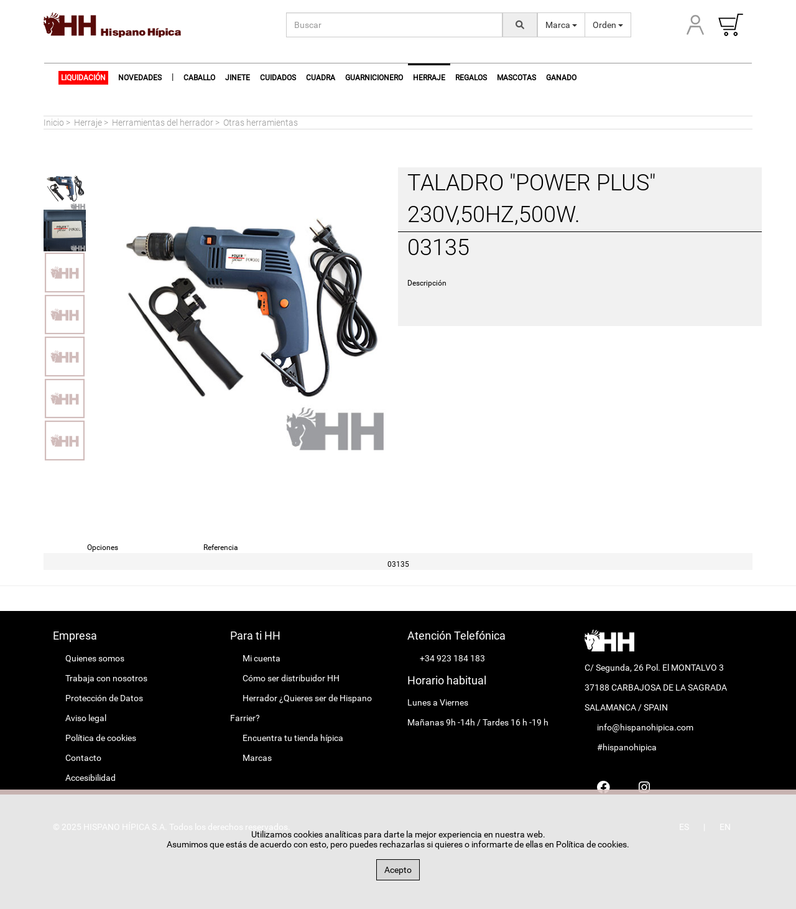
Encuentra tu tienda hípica (293, 738)
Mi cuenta (261, 658)
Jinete (237, 77)
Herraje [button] (429, 77)
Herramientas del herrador (162, 123)
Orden (608, 25)
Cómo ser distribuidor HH (291, 678)
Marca (561, 25)
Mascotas (516, 77)
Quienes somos (94, 658)
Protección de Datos (104, 698)
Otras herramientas (260, 123)
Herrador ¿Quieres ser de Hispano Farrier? (301, 708)
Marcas (257, 758)
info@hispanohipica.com (645, 727)
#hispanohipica (627, 747)
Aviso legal (85, 718)
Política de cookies (100, 738)
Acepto (398, 870)
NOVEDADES (140, 77)
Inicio (54, 123)
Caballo (199, 77)
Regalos (471, 77)
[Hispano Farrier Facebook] (603, 787)
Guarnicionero (374, 77)
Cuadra (320, 77)
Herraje (88, 123)
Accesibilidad (90, 778)
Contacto (83, 758)
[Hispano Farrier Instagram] (644, 787)
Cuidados (278, 77)
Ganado (561, 77)
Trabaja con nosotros (106, 678)
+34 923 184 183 (452, 658)
